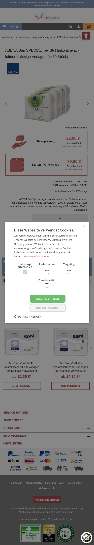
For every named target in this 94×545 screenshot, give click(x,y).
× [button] (84, 226)
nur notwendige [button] (47, 307)
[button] (27, 316)
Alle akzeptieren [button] (47, 298)
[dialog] (47, 272)
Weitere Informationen (37, 256)
